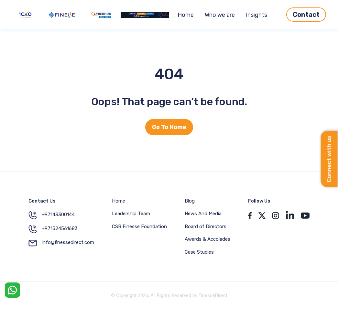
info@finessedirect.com (61, 243)
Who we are (220, 14)
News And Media (203, 213)
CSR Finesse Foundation (139, 226)
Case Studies (199, 252)
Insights (256, 14)
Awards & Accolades (207, 239)
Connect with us (329, 159)
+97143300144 (51, 215)
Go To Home (169, 127)
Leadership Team (131, 213)
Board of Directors (205, 226)
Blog (190, 201)
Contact (306, 14)
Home (186, 14)
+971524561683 (53, 229)
